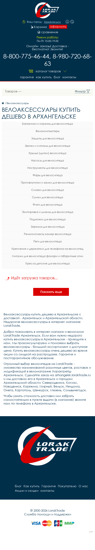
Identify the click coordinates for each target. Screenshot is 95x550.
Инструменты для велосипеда (47, 167)
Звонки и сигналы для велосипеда (47, 145)
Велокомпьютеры (47, 131)
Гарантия (27, 77)
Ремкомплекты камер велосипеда (47, 234)
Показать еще (51, 292)
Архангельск (52, 22)
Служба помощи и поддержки (47, 514)
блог (57, 77)
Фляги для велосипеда (47, 204)
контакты (69, 77)
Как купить (44, 77)
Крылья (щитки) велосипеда (47, 153)
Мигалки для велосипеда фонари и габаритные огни (47, 256)
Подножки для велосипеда (48, 219)
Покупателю (67, 486)
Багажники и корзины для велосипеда (47, 123)
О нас (83, 486)
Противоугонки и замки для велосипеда (47, 182)
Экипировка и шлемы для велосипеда (47, 211)
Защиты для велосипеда (47, 138)
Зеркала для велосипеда (47, 226)
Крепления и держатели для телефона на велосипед (47, 248)
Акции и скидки (26, 490)
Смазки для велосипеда (47, 189)
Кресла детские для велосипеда (48, 263)
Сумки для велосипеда (47, 197)
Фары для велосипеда (47, 175)
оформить (58, 26)
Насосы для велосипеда (47, 160)
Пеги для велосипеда (47, 241)
